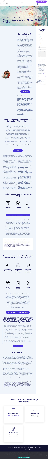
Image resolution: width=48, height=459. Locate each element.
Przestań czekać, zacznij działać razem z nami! (18, 216)
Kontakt (28, 449)
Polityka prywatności (22, 449)
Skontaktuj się (41, 1)
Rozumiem (20, 457)
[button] (22, 2)
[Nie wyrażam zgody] (46, 455)
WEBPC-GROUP (38, 447)
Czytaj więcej (25, 92)
